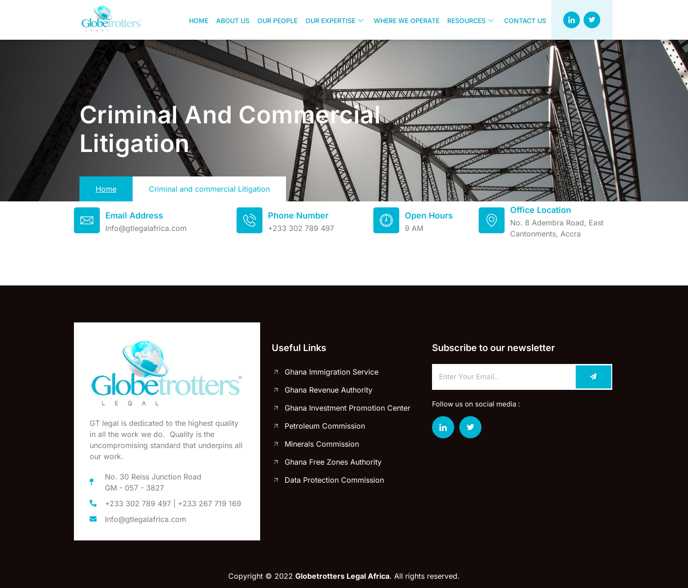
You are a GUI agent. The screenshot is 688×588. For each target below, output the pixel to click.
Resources (467, 20)
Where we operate (404, 20)
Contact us (522, 20)
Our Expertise (332, 20)
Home (198, 20)
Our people (276, 20)
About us (232, 20)
